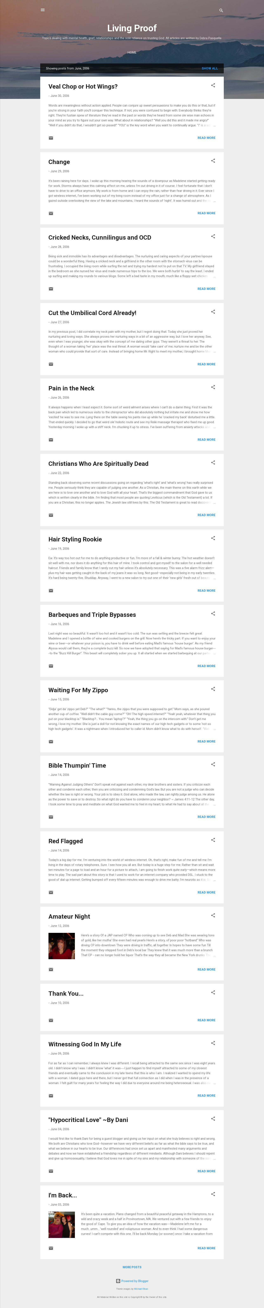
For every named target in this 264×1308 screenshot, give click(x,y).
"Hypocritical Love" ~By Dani (88, 1119)
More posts (132, 1267)
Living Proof (132, 28)
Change (59, 161)
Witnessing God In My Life (84, 1044)
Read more (207, 138)
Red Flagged (65, 841)
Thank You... (66, 993)
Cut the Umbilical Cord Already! (92, 312)
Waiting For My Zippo (78, 690)
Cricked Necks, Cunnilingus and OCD (99, 237)
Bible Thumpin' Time (77, 765)
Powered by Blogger (132, 1281)
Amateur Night (69, 916)
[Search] (221, 11)
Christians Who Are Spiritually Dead (98, 463)
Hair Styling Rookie (75, 539)
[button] (213, 86)
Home (132, 52)
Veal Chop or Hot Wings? (83, 86)
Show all (210, 68)
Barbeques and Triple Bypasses (92, 614)
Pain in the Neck (71, 388)
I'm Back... (62, 1195)
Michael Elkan (141, 1289)
